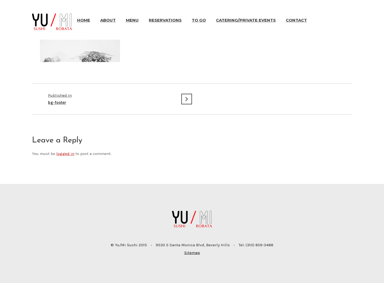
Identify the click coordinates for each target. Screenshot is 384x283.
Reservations (165, 20)
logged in (65, 153)
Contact (296, 20)
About (108, 20)
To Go (199, 20)
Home (83, 20)
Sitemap (192, 252)
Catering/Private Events (246, 20)
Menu (132, 20)
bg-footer (112, 98)
